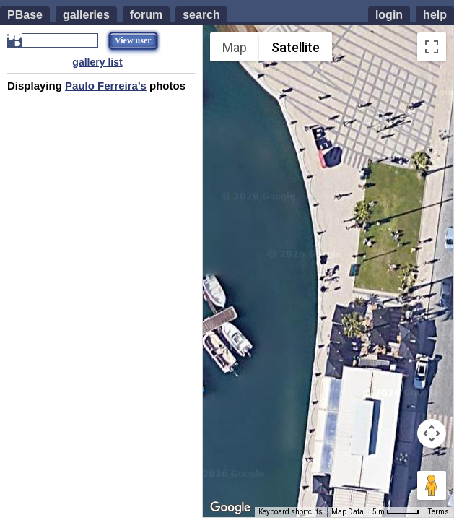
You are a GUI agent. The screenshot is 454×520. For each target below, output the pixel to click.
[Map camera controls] (431, 433)
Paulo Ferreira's (106, 85)
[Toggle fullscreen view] (431, 46)
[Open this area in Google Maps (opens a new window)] (230, 507)
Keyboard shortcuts (290, 512)
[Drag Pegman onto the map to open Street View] (431, 485)
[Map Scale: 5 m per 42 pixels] (396, 512)
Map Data (347, 512)
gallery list (97, 62)
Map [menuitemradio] (234, 47)
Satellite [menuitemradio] (295, 47)
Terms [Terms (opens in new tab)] (438, 512)
